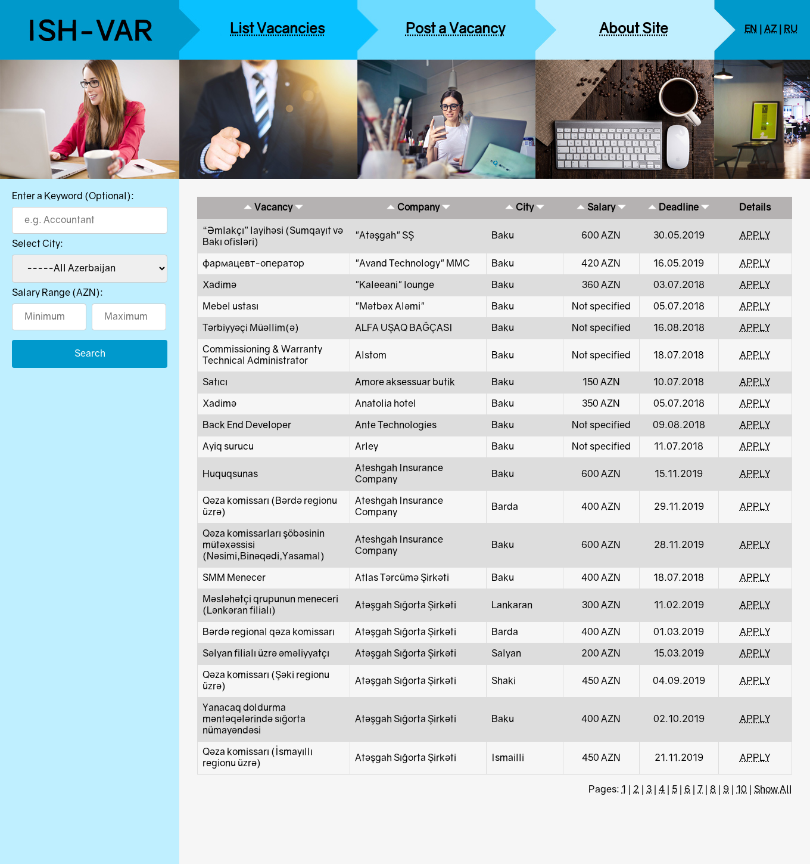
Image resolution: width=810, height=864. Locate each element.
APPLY (755, 235)
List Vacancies (277, 29)
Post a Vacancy (456, 29)
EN (750, 29)
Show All (773, 789)
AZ (770, 29)
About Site (633, 29)
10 (741, 789)
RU (790, 29)
